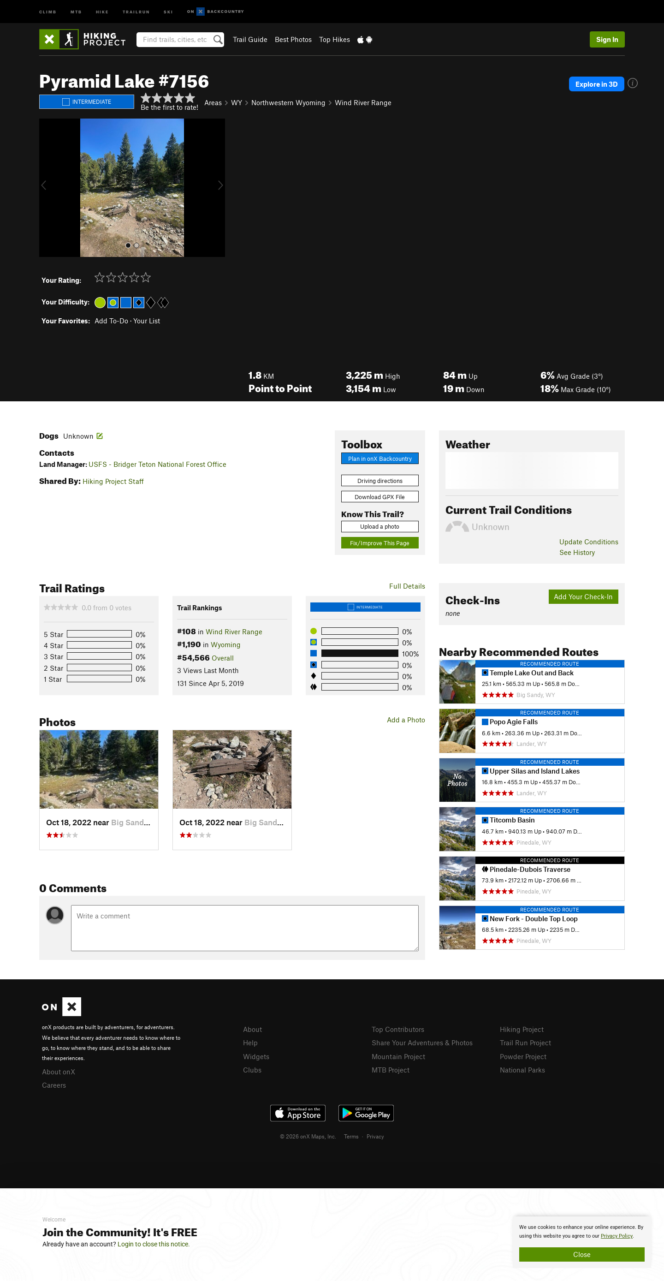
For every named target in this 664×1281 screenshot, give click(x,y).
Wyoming (226, 644)
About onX (58, 1071)
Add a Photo (406, 719)
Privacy (375, 1136)
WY (236, 102)
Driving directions (380, 480)
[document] (582, 1242)
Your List (146, 320)
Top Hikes (334, 39)
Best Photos (293, 39)
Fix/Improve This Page (379, 543)
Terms (351, 1136)
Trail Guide (250, 39)
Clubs (252, 1070)
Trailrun (136, 11)
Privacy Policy (617, 1236)
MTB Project (390, 1070)
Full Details (407, 586)
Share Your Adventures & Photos (422, 1042)
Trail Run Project (525, 1042)
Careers (54, 1085)
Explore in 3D (596, 84)
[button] (48, 188)
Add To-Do (111, 320)
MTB (76, 11)
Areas (213, 102)
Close (582, 1254)
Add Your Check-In (583, 596)
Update (588, 541)
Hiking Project (522, 1029)
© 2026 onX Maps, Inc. (308, 1136)
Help (250, 1042)
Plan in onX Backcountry (380, 458)
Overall (223, 658)
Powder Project (523, 1056)
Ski (168, 11)
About (252, 1029)
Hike (102, 11)
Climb (48, 11)
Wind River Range (363, 102)
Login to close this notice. (154, 1244)
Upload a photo (379, 526)
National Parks (522, 1070)
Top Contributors (398, 1029)
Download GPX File (380, 496)
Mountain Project (398, 1056)
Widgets (256, 1056)
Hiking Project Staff (113, 481)
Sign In (607, 39)
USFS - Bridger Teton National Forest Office (157, 464)
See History (577, 552)
